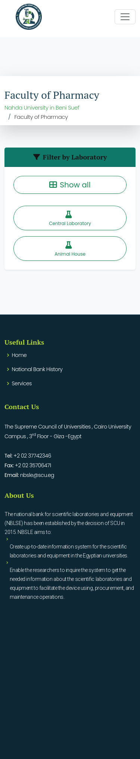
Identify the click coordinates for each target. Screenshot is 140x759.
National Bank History (37, 369)
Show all (69, 185)
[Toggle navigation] (125, 16)
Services (22, 383)
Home (19, 355)
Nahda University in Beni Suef (41, 107)
